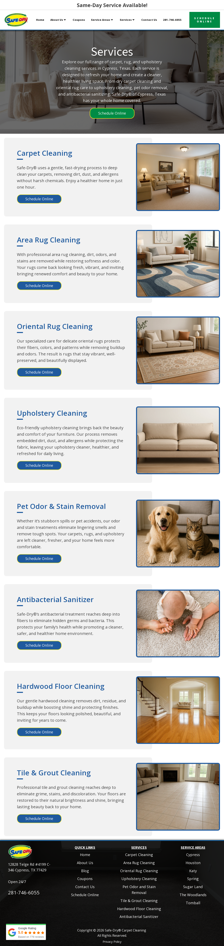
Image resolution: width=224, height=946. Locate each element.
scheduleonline (204, 20)
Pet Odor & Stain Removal (61, 506)
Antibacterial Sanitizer (55, 599)
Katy (193, 870)
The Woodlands (193, 894)
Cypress (193, 854)
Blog (85, 870)
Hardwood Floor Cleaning (60, 686)
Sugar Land (193, 886)
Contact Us (149, 20)
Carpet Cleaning (44, 153)
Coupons (79, 20)
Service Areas (102, 20)
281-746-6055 (172, 20)
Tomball (193, 902)
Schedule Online (112, 113)
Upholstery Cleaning (52, 413)
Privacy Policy (112, 942)
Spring (193, 878)
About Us (58, 20)
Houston (193, 862)
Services (127, 20)
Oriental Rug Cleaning (55, 326)
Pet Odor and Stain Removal (139, 889)
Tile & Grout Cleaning (54, 772)
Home (40, 20)
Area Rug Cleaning (48, 239)
